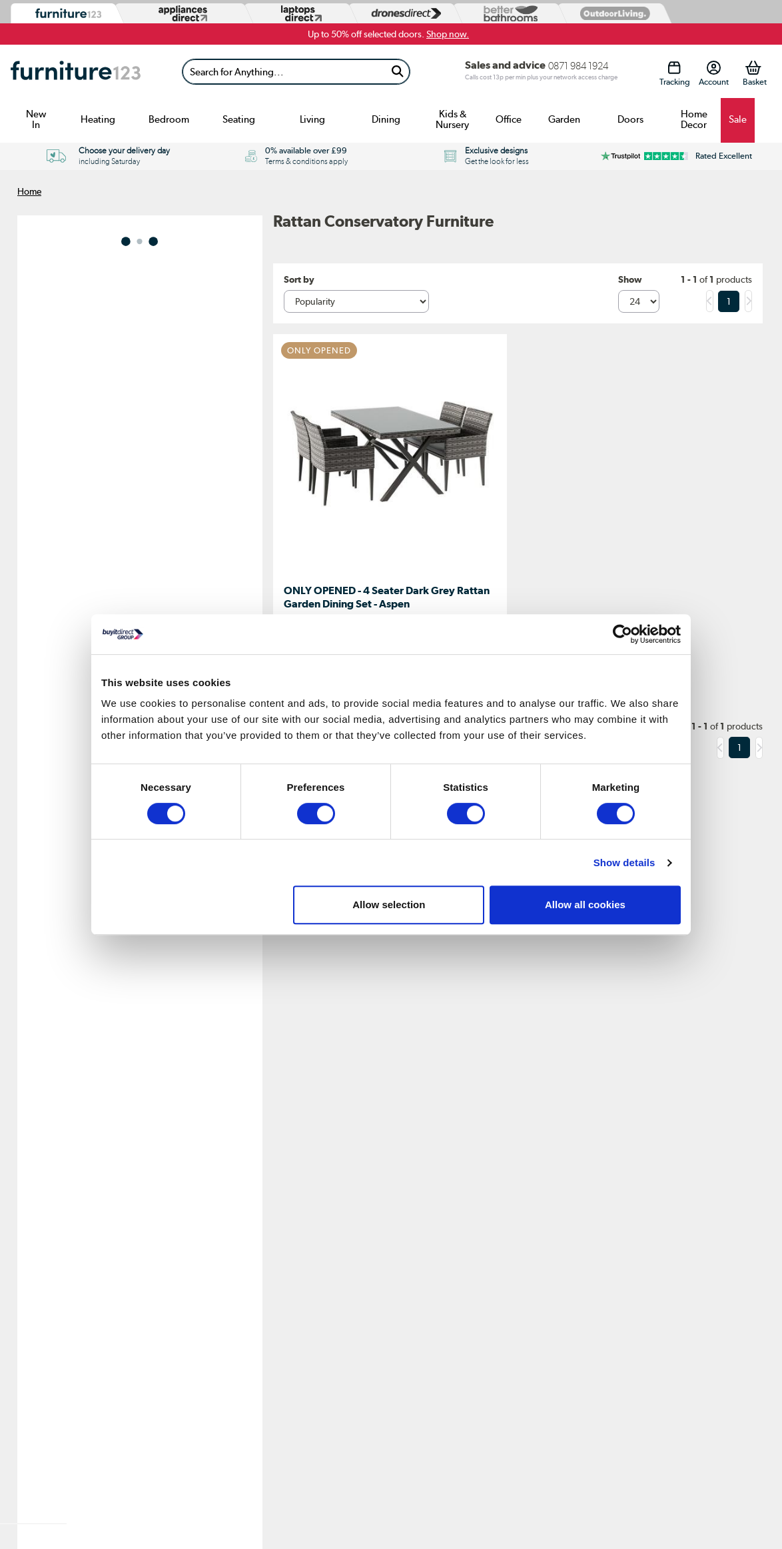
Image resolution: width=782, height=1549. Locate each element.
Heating (98, 119)
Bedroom (169, 119)
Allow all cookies (585, 904)
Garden (564, 119)
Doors (630, 119)
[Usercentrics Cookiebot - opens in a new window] (622, 634)
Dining (386, 119)
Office (509, 119)
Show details (624, 862)
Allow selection (388, 904)
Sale (738, 119)
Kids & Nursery (452, 119)
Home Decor (694, 119)
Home (29, 191)
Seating (238, 119)
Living (312, 119)
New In (36, 119)
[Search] (284, 71)
